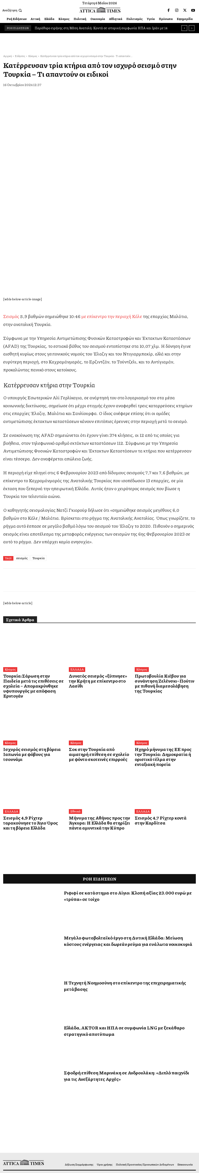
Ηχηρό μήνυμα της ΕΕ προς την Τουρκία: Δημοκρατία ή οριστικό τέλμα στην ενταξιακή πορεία (162, 650)
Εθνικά (74, 702)
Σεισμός (11, 220)
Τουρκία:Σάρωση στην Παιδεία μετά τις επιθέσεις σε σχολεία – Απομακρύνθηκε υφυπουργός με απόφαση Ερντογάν (33, 586)
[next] (191, 28)
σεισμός (22, 461)
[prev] (184, 28)
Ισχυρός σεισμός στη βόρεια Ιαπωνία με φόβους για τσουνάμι (31, 648)
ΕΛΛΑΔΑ (76, 573)
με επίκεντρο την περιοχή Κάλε (111, 220)
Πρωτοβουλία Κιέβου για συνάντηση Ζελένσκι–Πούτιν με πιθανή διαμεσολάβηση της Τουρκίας (162, 586)
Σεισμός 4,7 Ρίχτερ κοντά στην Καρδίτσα (160, 710)
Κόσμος (32, 56)
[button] (12, 10)
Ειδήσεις (20, 56)
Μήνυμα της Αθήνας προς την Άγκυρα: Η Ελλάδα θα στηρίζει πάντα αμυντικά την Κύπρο (99, 713)
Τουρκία (38, 461)
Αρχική (7, 56)
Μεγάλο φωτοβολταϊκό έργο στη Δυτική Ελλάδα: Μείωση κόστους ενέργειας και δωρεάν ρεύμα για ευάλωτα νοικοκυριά (128, 830)
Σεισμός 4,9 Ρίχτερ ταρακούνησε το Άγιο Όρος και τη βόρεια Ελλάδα (33, 710)
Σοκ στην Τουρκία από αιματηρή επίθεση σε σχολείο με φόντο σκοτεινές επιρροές (96, 650)
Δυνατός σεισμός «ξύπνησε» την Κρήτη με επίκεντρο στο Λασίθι (96, 581)
